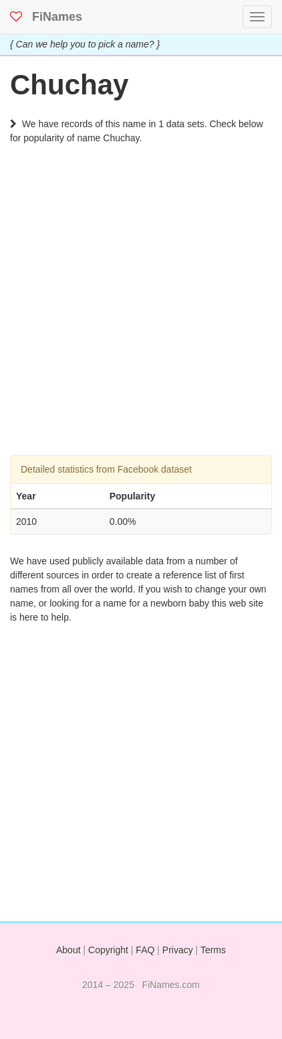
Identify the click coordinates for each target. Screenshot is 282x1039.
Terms (213, 950)
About (68, 950)
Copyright (108, 950)
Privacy (177, 950)
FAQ (145, 950)
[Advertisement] (141, 314)
